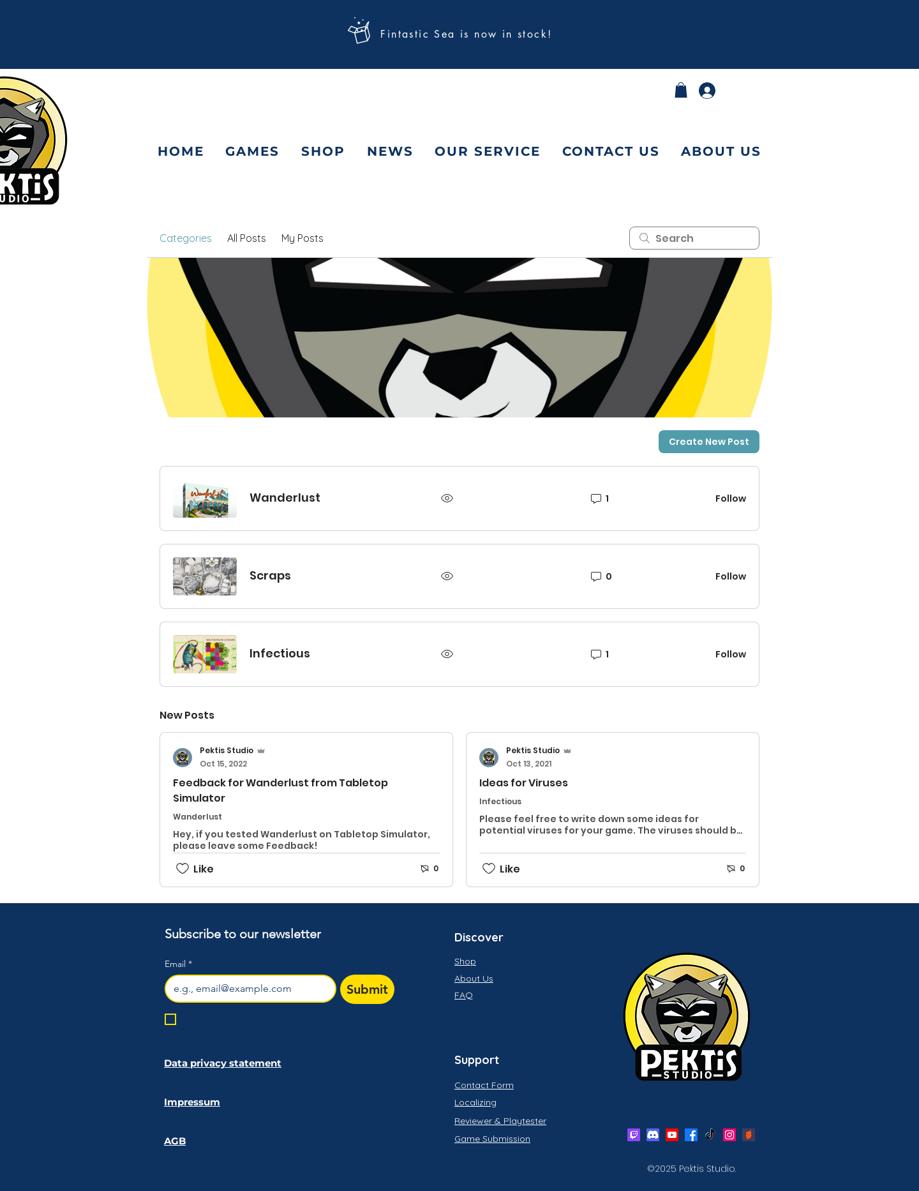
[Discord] (652, 1134)
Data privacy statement (222, 1063)
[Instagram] (729, 1134)
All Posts (246, 238)
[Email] (246, 988)
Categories (186, 238)
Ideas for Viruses (523, 782)
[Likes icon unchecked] (182, 868)
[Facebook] (691, 1134)
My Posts (302, 238)
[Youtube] (672, 1134)
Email (178, 964)
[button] (681, 90)
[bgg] (748, 1134)
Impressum (192, 1102)
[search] (694, 238)
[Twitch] (633, 1134)
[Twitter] (710, 1134)
